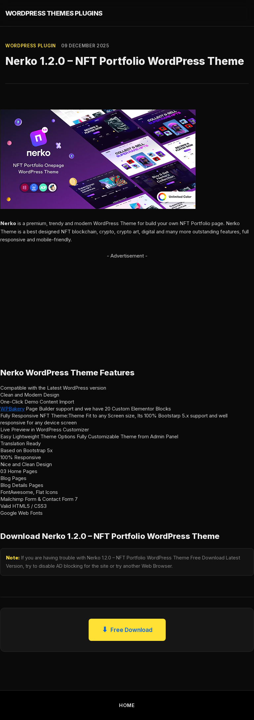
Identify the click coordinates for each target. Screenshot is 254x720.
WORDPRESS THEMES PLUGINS (54, 13)
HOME (127, 705)
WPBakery (12, 409)
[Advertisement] (127, 306)
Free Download (127, 630)
